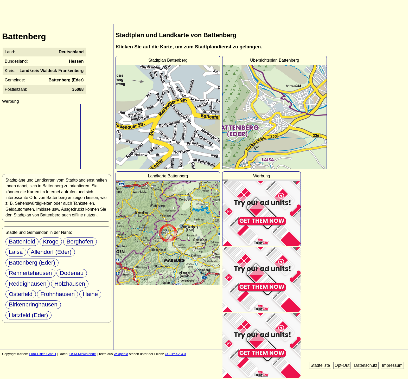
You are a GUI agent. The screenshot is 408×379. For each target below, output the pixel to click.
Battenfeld (22, 241)
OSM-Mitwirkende (82, 354)
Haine (90, 294)
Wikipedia (121, 354)
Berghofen (80, 241)
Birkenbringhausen (33, 304)
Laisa (16, 252)
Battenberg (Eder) (32, 262)
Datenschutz (365, 365)
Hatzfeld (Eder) (28, 315)
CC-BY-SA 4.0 (175, 354)
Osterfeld (21, 294)
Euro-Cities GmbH (42, 354)
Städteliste (320, 365)
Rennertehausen (30, 273)
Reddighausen (27, 283)
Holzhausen (69, 283)
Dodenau (72, 273)
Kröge (51, 241)
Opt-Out (342, 365)
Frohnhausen (57, 294)
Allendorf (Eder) (51, 252)
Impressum (392, 365)
